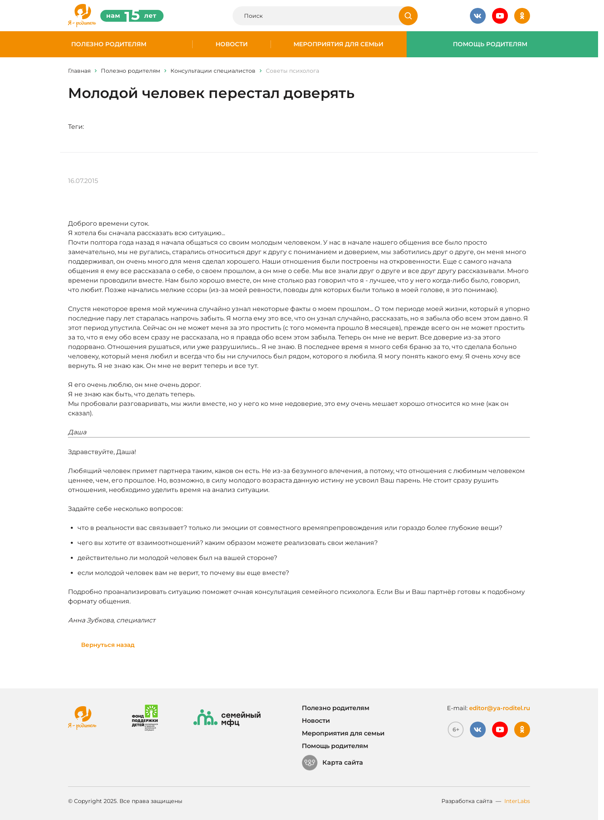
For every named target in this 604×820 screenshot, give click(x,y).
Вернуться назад (107, 644)
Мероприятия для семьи (338, 44)
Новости (232, 44)
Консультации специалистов (213, 70)
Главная (79, 70)
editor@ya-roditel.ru (499, 708)
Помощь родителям (490, 44)
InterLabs (517, 801)
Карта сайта (332, 763)
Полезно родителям (108, 44)
